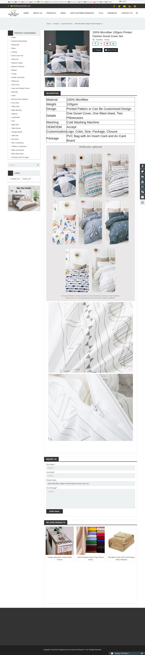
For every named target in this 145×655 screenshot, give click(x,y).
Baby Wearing (16, 110)
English (122, 1)
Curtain (14, 74)
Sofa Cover (15, 85)
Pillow (13, 48)
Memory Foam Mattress (19, 99)
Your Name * (50, 464)
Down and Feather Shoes (20, 88)
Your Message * (51, 488)
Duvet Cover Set (17, 56)
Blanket (14, 70)
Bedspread (15, 45)
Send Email (111, 50)
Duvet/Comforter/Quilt (19, 41)
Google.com (15, 179)
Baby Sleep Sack (17, 154)
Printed (106, 40)
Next (86, 53)
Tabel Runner (16, 128)
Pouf (13, 121)
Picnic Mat (15, 103)
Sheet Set (14, 59)
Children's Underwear (19, 146)
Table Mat (14, 135)
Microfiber (99, 40)
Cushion (14, 52)
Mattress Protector (17, 66)
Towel (13, 95)
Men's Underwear (17, 143)
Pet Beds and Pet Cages (20, 157)
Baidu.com (27, 179)
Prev (47, 53)
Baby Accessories (17, 150)
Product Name (51, 480)
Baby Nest (15, 125)
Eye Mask (14, 139)
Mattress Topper (17, 63)
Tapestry (14, 114)
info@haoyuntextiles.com (22, 6)
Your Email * (50, 472)
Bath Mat (14, 92)
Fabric (13, 37)
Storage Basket (16, 132)
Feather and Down (17, 77)
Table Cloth (15, 106)
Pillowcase (15, 81)
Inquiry (97, 50)
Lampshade (15, 117)
